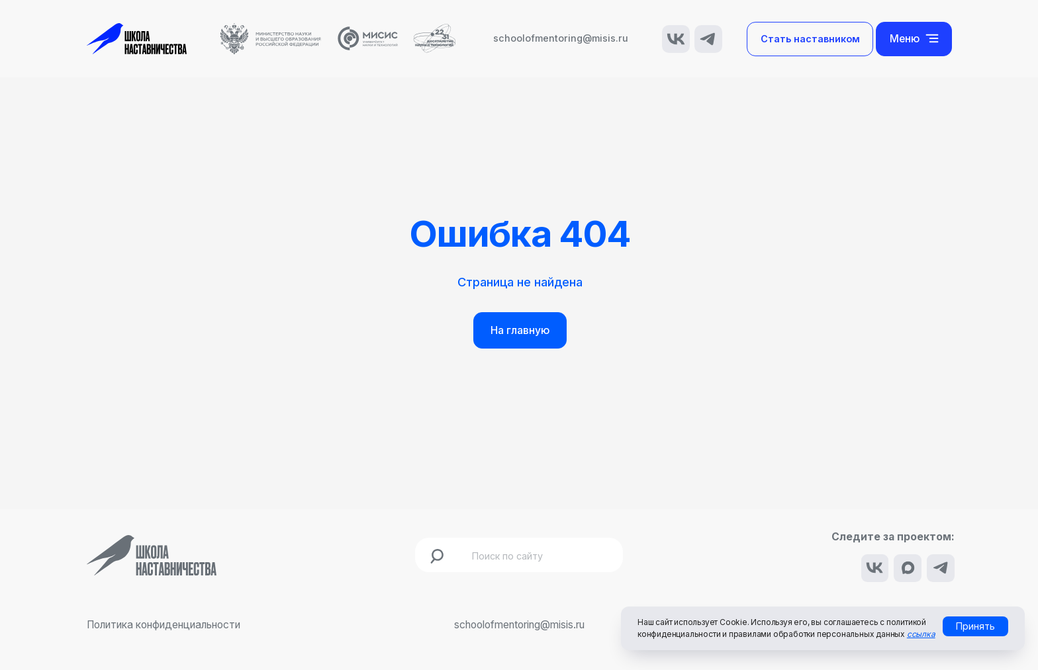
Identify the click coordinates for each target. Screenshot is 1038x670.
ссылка (921, 634)
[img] (676, 39)
